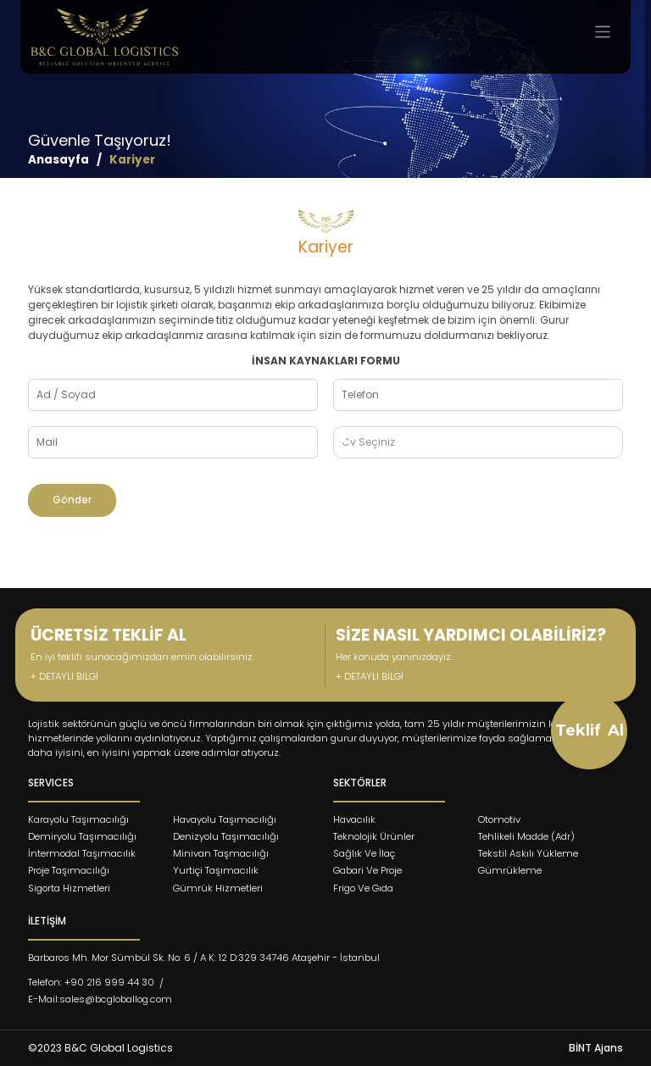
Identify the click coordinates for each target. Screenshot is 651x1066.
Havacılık (354, 819)
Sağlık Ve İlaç (364, 853)
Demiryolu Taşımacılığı (82, 836)
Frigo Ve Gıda (363, 888)
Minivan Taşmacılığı (221, 853)
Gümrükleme (510, 870)
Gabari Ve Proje (367, 870)
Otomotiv (499, 819)
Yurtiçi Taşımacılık (216, 870)
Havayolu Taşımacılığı (224, 819)
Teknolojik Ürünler (374, 836)
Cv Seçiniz (368, 442)
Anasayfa (58, 160)
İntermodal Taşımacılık (82, 853)
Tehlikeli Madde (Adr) (526, 836)
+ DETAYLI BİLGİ (64, 676)
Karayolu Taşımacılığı (78, 819)
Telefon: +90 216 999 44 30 (91, 982)
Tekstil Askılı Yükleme (528, 853)
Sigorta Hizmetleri (69, 888)
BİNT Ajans (596, 1048)
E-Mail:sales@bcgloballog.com (100, 999)
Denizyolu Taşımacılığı (226, 836)
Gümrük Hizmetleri (218, 888)
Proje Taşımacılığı (68, 870)
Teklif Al (589, 730)
